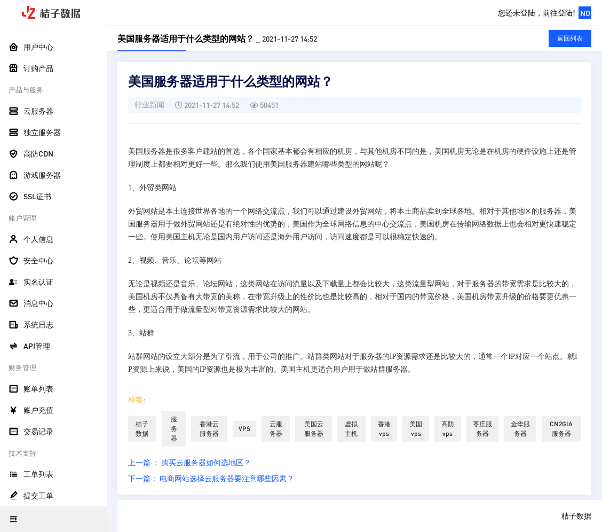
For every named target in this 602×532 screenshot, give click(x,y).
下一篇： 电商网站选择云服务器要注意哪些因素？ (211, 478)
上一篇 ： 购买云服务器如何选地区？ (189, 462)
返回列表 (570, 38)
